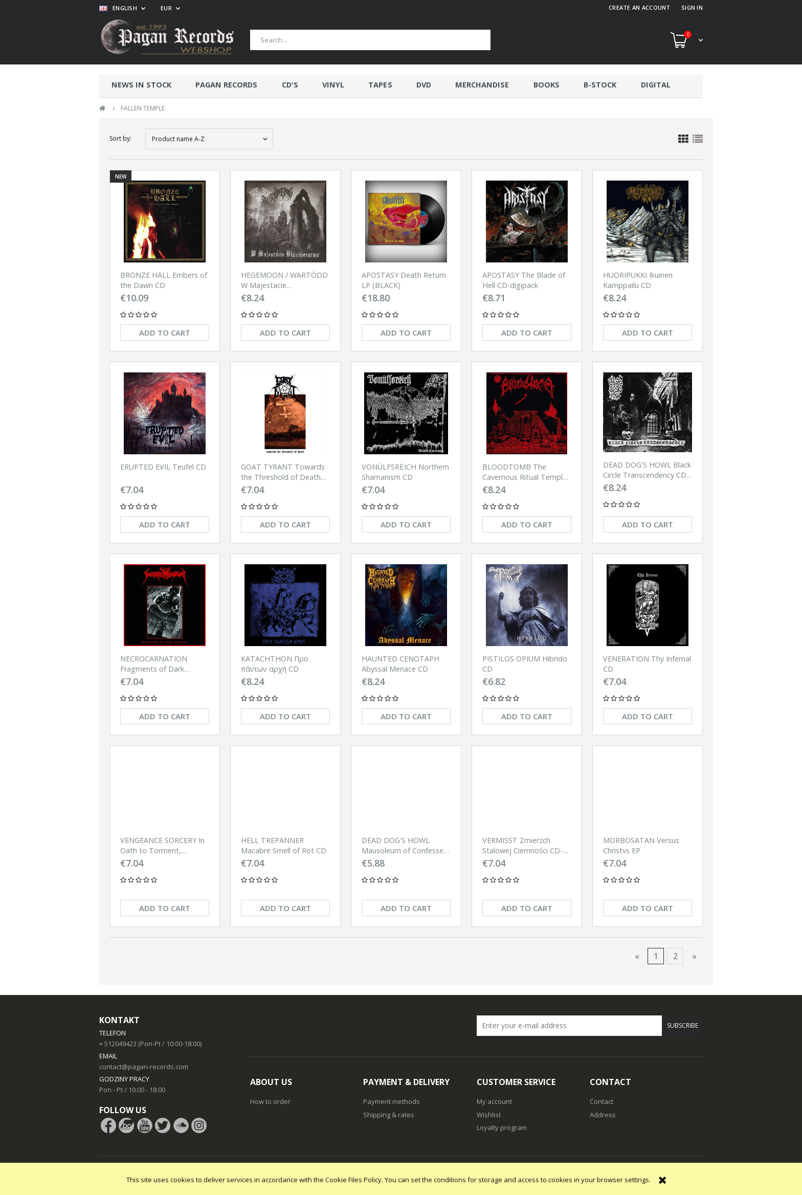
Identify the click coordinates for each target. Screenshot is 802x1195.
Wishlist (489, 1114)
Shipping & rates (388, 1114)
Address (603, 1114)
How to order (270, 1101)
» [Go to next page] (694, 956)
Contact (601, 1101)
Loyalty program (502, 1127)
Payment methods (391, 1101)
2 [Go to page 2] (675, 956)
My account (494, 1101)
